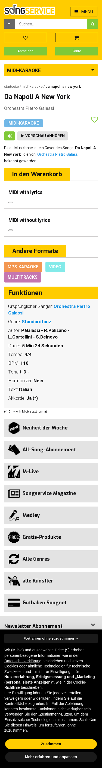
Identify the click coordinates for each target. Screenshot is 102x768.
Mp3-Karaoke (23, 266)
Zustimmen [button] (51, 744)
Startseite (12, 86)
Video (55, 266)
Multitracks (23, 277)
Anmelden (25, 51)
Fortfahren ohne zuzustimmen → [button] (50, 638)
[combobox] (51, 24)
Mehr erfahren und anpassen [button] (51, 757)
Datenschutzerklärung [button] (22, 661)
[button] (9, 24)
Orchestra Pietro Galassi (29, 108)
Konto (76, 51)
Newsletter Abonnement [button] (33, 626)
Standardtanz (36, 321)
